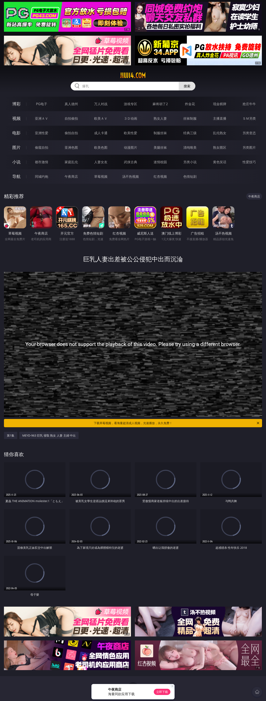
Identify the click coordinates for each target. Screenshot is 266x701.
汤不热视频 (130, 176)
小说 (16, 162)
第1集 (10, 435)
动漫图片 (130, 147)
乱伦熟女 (219, 133)
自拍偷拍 (71, 118)
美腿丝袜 (160, 147)
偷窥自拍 (41, 147)
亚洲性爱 (41, 133)
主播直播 (219, 118)
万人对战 (100, 104)
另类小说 (190, 162)
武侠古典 (130, 162)
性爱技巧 (249, 162)
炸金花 (190, 104)
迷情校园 (160, 162)
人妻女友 (100, 162)
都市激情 (41, 162)
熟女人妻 (160, 118)
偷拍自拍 (71, 133)
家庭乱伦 (71, 162)
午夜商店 (71, 176)
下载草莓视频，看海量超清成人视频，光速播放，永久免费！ (177, 423)
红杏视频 (160, 176)
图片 (16, 147)
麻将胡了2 (160, 104)
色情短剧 (190, 176)
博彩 (16, 104)
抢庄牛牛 (249, 104)
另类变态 (249, 133)
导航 (16, 176)
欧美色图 (100, 147)
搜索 (187, 86)
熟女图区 (219, 147)
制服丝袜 (160, 133)
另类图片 (249, 147)
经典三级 (190, 133)
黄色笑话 (219, 162)
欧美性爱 (130, 133)
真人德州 (71, 104)
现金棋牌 (219, 104)
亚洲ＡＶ (41, 118)
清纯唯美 (190, 147)
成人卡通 (100, 133)
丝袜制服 (190, 118)
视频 (16, 118)
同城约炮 (41, 176)
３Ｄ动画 (130, 118)
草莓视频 (100, 176)
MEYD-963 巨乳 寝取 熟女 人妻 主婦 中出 (49, 435)
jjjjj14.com (133, 75)
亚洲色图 (71, 147)
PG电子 (41, 104)
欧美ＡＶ (100, 118)
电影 (16, 133)
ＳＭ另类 (249, 118)
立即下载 (162, 692)
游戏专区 (130, 104)
